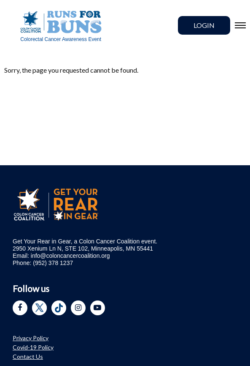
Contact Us (28, 356)
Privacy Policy (30, 337)
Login (204, 25)
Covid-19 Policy (33, 347)
